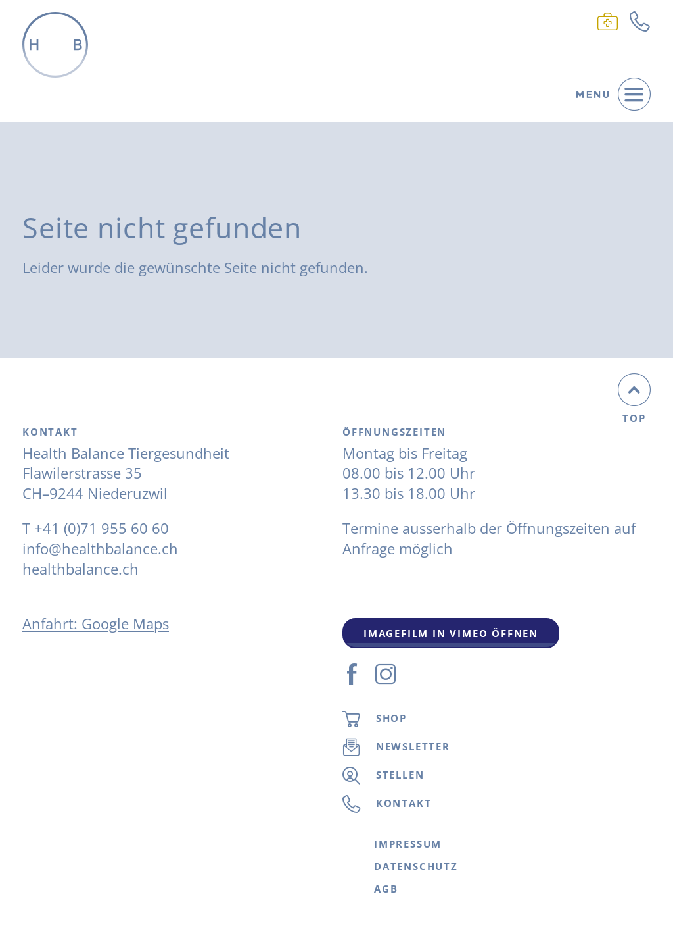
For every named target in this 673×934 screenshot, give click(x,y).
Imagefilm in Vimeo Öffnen (450, 633)
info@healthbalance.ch (100, 548)
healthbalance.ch (80, 569)
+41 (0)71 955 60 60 (101, 528)
